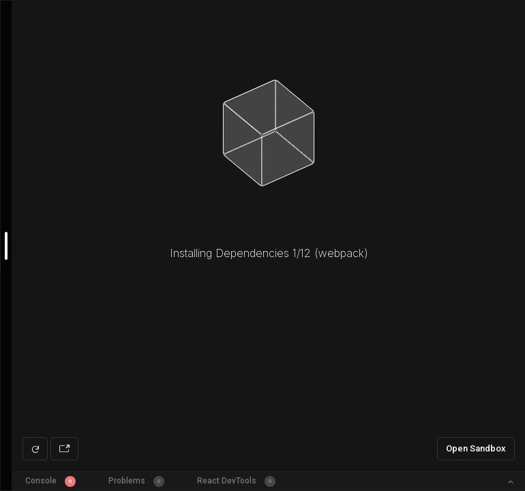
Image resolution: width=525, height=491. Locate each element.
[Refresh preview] (35, 448)
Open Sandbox (476, 448)
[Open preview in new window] (64, 448)
